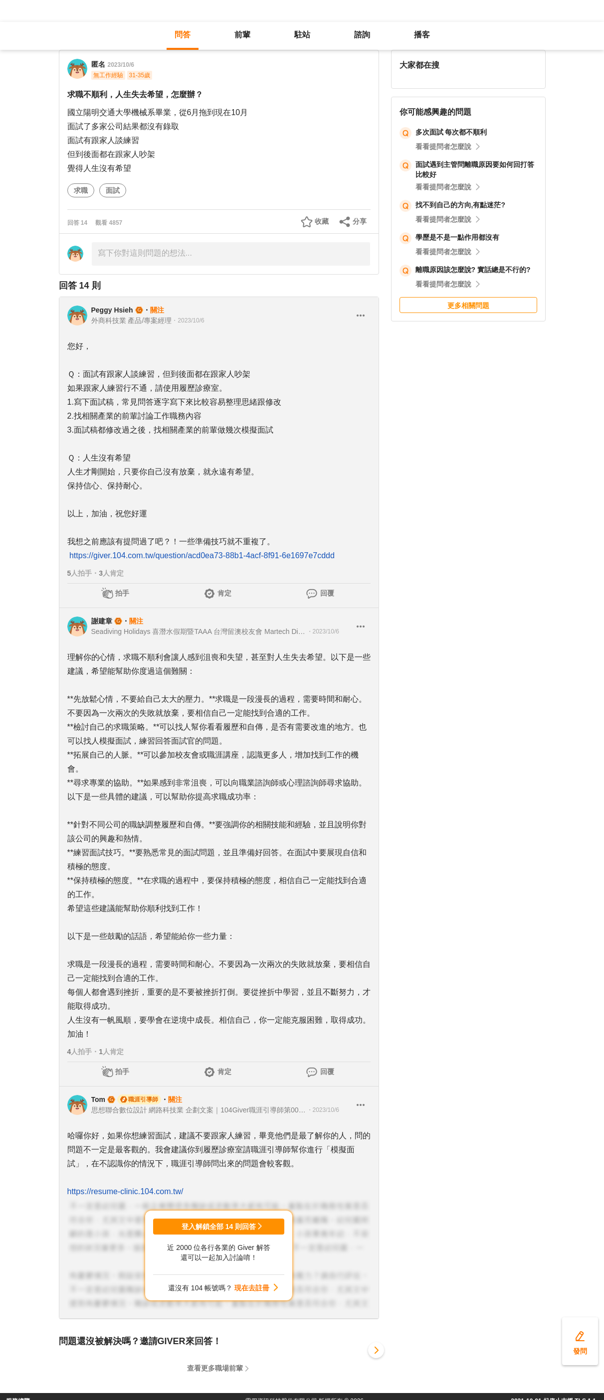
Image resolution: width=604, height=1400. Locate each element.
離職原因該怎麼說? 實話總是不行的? (473, 270)
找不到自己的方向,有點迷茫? (460, 205)
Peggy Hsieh (112, 310)
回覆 (327, 593)
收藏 (322, 221)
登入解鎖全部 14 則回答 (219, 1227)
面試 (113, 190)
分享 (360, 221)
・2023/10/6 (188, 320)
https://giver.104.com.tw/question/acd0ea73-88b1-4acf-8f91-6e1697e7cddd (202, 555)
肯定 (224, 593)
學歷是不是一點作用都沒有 (457, 237)
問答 (183, 34)
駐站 (302, 34)
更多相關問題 (468, 306)
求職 (81, 190)
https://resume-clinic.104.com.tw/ (125, 1191)
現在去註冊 (251, 1288)
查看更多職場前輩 (215, 1368)
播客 (422, 34)
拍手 (122, 593)
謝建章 (101, 621)
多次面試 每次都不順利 (451, 132)
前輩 (242, 34)
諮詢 (362, 34)
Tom (98, 1099)
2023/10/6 (121, 64)
